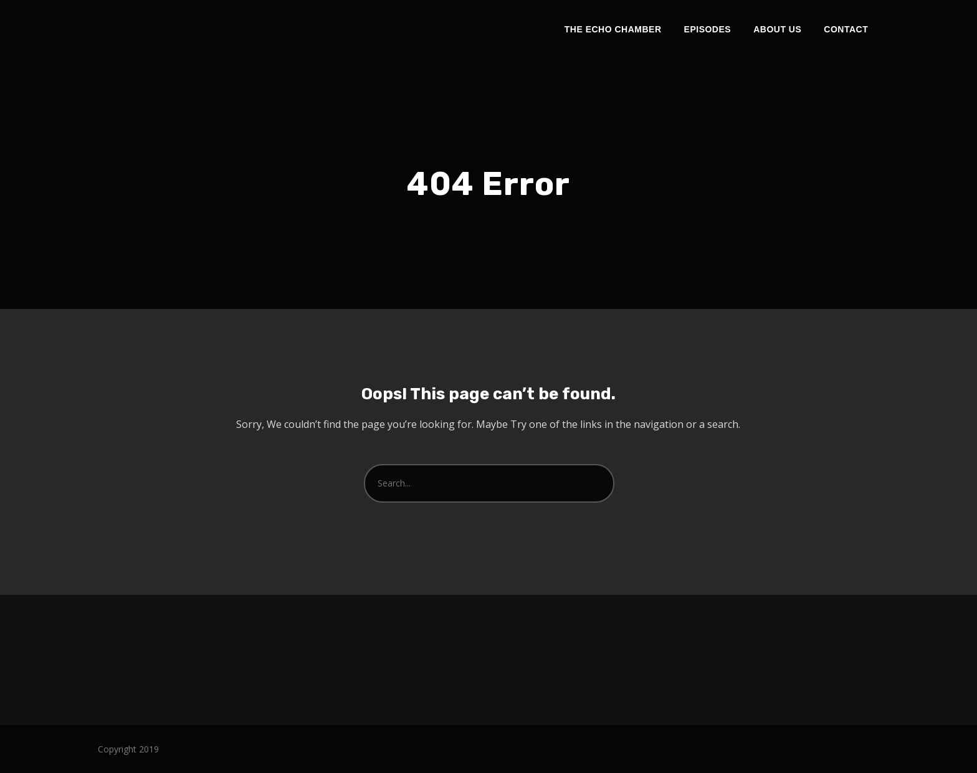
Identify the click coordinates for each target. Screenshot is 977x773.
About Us (777, 29)
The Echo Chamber (613, 29)
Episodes (708, 29)
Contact (846, 29)
